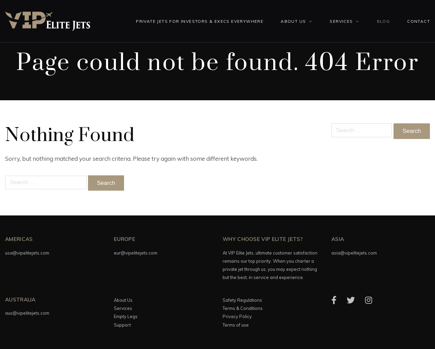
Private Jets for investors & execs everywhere (199, 21)
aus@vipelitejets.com (27, 313)
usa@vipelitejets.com (27, 253)
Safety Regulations (242, 300)
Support (122, 325)
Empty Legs (126, 316)
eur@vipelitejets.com (135, 253)
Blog (383, 21)
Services (341, 21)
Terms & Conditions (243, 308)
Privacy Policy (237, 316)
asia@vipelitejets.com (354, 253)
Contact (418, 21)
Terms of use (236, 325)
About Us (293, 21)
